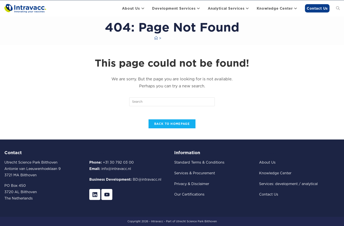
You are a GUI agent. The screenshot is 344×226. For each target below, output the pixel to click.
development (286, 183)
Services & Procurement (194, 173)
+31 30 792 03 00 (118, 162)
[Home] (156, 38)
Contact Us (268, 194)
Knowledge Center (275, 173)
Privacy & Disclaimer (191, 183)
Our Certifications (189, 194)
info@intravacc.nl (116, 168)
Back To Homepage (172, 124)
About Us (267, 162)
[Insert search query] (172, 101)
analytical (310, 183)
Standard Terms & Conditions (199, 162)
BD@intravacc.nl (147, 179)
